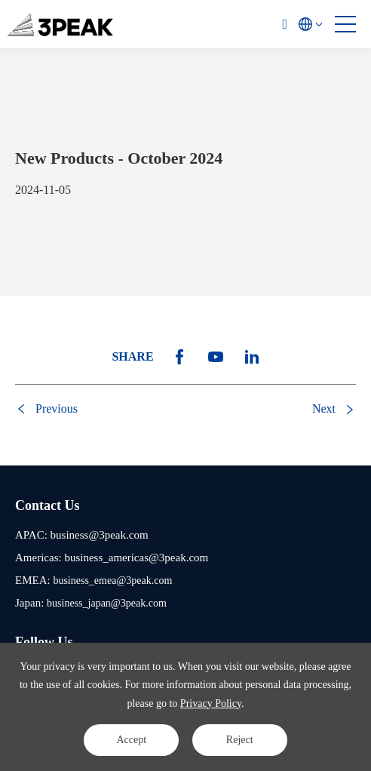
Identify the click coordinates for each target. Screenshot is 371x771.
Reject (239, 739)
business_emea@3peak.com (112, 580)
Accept (131, 739)
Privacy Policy (210, 703)
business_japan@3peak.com (107, 603)
